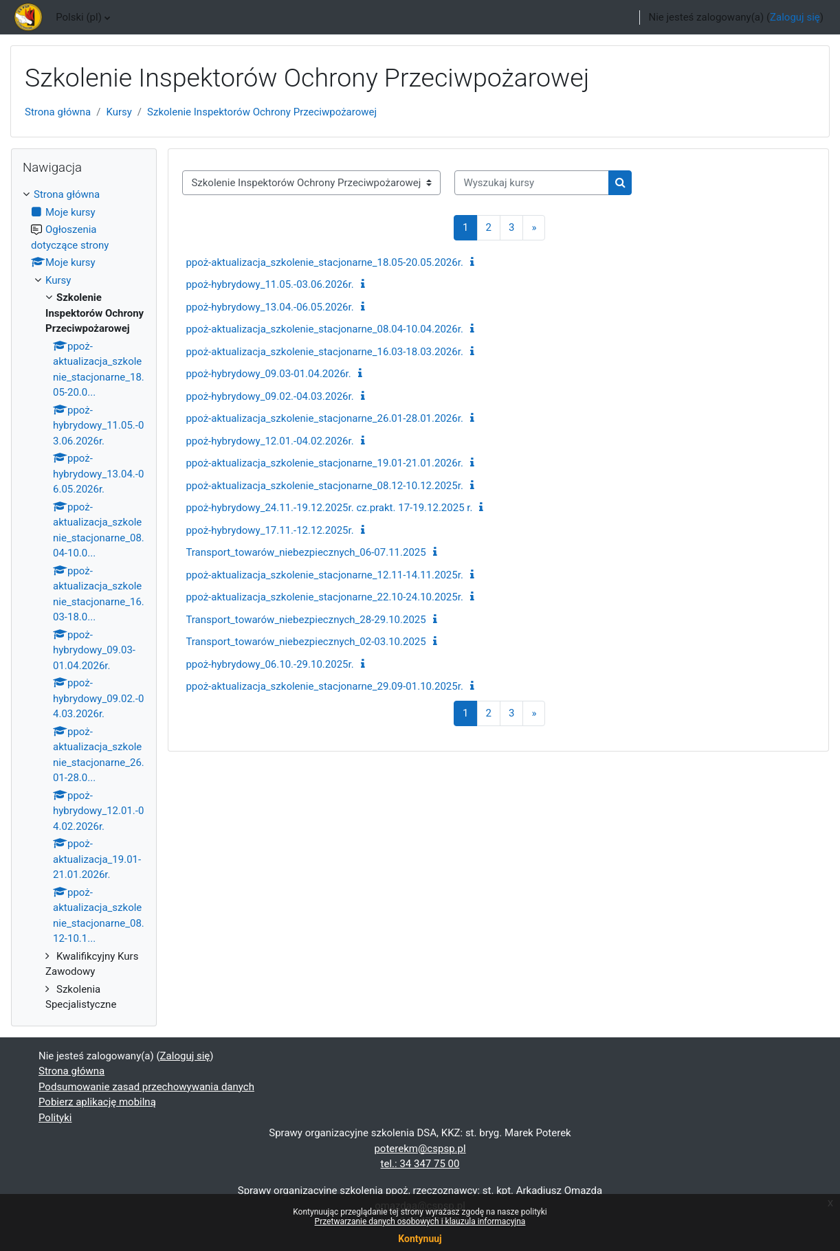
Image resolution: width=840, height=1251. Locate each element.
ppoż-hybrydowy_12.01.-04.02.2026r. (269, 441)
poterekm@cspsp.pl (419, 1148)
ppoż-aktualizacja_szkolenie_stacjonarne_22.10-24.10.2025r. (324, 597)
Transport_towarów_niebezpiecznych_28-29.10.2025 (305, 619)
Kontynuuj (419, 1238)
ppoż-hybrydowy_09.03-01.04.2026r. (268, 374)
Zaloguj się (795, 17)
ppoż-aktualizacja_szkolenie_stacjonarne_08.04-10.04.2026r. (324, 329)
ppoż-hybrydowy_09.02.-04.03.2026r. (269, 396)
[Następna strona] (533, 227)
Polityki (54, 1118)
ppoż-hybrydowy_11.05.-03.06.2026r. (269, 284)
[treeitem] (84, 600)
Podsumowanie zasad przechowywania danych (146, 1087)
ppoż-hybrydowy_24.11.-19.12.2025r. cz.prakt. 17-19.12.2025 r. (329, 507)
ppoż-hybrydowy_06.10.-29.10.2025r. (269, 664)
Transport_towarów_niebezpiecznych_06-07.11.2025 (305, 552)
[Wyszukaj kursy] (531, 183)
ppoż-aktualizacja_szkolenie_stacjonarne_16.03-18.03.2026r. (324, 352)
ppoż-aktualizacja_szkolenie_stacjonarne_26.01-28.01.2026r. (324, 418)
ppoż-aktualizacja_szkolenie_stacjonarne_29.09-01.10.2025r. (324, 686)
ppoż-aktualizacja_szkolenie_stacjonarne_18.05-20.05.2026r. (324, 262)
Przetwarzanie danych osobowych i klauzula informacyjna (420, 1221)
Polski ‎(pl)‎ (79, 17)
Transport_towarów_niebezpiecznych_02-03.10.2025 (305, 641)
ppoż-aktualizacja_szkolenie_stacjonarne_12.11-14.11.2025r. (324, 575)
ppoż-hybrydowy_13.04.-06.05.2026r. (269, 307)
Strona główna (58, 112)
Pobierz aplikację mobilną (97, 1102)
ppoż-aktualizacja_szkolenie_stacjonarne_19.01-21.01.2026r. (324, 463)
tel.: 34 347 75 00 (420, 1164)
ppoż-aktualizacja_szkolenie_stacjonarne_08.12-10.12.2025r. (324, 486)
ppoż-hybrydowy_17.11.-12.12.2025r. (269, 530)
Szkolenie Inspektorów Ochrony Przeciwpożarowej (262, 112)
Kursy (118, 112)
